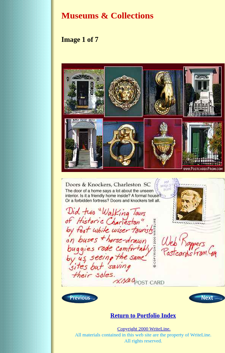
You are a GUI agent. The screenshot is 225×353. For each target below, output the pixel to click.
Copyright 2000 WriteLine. (144, 329)
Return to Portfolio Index (143, 315)
